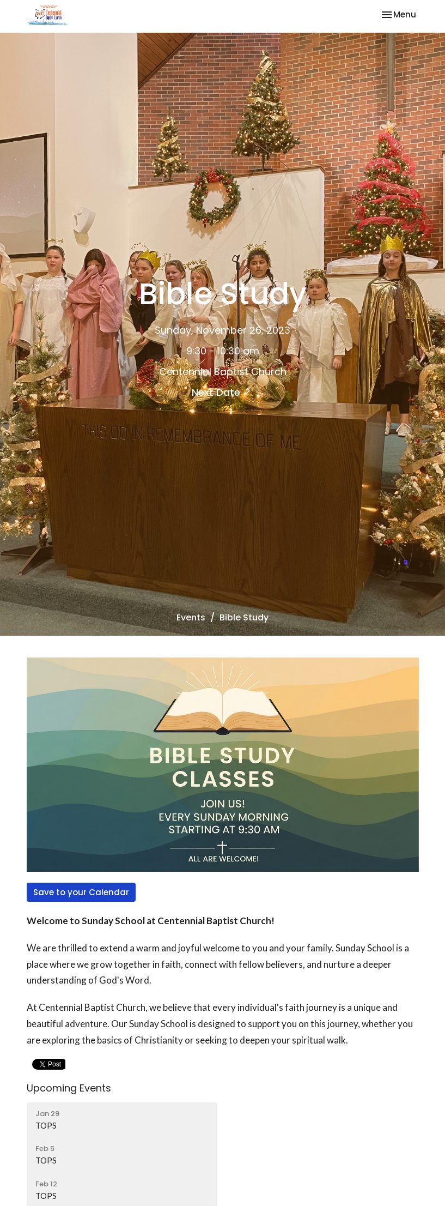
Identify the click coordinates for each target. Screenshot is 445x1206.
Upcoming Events (69, 1088)
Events (190, 617)
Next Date (222, 392)
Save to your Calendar (81, 892)
